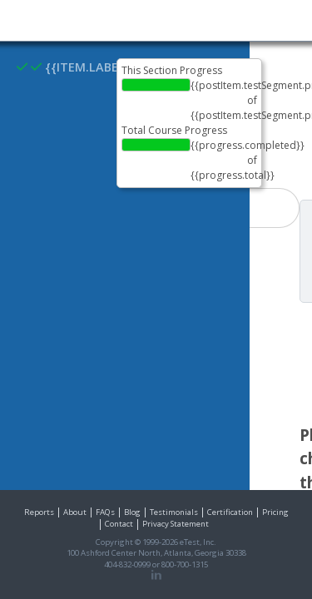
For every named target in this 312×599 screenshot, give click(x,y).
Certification (230, 512)
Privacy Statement (175, 523)
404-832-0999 (127, 564)
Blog (132, 512)
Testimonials (174, 512)
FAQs (105, 512)
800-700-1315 (184, 564)
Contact (119, 523)
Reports (39, 512)
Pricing (275, 512)
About (75, 512)
